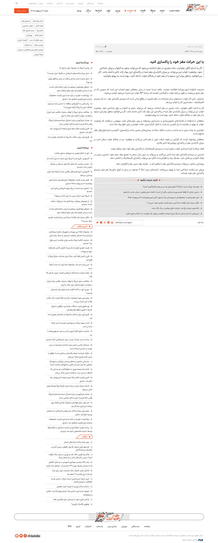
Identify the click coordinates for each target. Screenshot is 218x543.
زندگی (88, 11)
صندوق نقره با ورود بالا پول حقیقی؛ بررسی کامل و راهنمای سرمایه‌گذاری (71, 448)
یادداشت (59, 3)
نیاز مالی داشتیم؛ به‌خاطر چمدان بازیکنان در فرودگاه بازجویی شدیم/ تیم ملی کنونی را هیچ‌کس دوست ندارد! (70, 363)
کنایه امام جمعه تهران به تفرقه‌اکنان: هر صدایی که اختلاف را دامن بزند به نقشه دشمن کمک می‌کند (71, 371)
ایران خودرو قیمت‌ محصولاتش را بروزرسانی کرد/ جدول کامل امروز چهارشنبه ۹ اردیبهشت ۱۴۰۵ (163, 197)
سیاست (130, 11)
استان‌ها (98, 11)
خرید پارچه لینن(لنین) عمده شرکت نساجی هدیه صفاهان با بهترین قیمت (71, 480)
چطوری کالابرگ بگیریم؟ (80, 504)
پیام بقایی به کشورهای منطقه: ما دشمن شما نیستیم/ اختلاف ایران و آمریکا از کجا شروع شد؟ (70, 105)
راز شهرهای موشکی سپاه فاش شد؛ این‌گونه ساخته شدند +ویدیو (71, 203)
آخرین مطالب (82, 226)
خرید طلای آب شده (36, 40)
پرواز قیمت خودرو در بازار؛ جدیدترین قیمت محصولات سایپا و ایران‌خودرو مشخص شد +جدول (70, 97)
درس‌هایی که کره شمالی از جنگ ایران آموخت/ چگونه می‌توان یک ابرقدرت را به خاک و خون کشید (162, 213)
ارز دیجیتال (28, 45)
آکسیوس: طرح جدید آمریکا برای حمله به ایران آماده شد (67, 158)
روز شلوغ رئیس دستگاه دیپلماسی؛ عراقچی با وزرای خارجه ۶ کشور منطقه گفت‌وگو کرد (71, 308)
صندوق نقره (26, 21)
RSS (70, 526)
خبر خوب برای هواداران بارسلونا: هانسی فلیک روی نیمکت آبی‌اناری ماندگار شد (71, 404)
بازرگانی (84, 436)
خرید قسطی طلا (28, 30)
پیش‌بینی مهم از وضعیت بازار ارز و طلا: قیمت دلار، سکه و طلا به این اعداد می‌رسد (69, 299)
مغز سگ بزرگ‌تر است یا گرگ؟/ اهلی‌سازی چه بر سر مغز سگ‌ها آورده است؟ (171, 186)
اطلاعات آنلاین (197, 7)
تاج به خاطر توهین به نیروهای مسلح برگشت (71, 153)
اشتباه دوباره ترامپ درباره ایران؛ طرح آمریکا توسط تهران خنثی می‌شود (69, 387)
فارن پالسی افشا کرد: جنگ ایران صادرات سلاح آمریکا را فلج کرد (70, 258)
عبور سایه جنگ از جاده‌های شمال (76, 442)
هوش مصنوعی (27, 25)
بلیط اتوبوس (38, 54)
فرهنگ (152, 11)
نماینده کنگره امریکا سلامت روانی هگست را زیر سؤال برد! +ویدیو (70, 242)
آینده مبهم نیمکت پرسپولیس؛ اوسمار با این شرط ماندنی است (71, 324)
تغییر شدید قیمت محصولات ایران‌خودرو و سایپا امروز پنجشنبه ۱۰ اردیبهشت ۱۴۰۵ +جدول (70, 181)
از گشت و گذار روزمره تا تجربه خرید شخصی (73, 486)
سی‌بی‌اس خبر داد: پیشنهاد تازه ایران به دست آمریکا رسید (70, 266)
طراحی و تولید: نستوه (192, 540)
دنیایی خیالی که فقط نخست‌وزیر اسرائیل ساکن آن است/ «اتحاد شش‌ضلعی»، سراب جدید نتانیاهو (161, 192)
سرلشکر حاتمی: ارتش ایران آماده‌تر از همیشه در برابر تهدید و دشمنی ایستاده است (70, 346)
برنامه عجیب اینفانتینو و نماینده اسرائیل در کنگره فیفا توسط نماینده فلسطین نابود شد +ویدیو (70, 429)
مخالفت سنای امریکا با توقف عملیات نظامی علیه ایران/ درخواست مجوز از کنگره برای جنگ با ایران (69, 113)
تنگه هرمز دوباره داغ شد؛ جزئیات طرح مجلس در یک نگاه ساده (175, 208)
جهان (108, 11)
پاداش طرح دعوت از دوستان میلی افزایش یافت (71, 499)
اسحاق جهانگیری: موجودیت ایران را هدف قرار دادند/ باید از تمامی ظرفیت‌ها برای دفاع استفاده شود (70, 88)
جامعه (162, 11)
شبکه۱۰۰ (100, 3)
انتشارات (49, 3)
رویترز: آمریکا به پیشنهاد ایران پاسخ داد (74, 68)
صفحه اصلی (198, 46)
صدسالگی (90, 3)
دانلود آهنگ (39, 35)
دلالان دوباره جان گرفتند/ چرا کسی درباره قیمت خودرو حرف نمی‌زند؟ (173, 202)
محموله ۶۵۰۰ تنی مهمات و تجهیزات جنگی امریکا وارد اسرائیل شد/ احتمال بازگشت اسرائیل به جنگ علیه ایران (70, 233)
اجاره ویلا (40, 30)
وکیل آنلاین (39, 25)
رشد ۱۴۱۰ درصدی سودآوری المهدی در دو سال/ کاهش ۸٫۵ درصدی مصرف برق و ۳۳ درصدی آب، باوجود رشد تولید (69, 464)
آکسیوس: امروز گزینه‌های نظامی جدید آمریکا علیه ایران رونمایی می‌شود (69, 173)
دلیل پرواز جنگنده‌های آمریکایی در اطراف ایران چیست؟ (68, 73)
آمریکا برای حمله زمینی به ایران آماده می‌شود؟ (71, 195)
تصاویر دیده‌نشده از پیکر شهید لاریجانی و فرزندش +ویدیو (71, 190)
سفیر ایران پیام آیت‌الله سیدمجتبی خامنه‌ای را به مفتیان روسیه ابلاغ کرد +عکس (69, 412)
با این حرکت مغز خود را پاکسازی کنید (177, 62)
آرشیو (41, 3)
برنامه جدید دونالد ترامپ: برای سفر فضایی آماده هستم (67, 339)
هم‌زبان (80, 3)
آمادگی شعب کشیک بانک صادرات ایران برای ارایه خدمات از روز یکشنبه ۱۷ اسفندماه (72, 472)
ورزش (117, 11)
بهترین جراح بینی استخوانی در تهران (30, 49)
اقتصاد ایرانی (22, 40)
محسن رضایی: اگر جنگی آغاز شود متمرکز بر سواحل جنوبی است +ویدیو (71, 165)
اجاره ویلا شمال (38, 21)
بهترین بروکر (39, 45)
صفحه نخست (174, 11)
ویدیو (79, 11)
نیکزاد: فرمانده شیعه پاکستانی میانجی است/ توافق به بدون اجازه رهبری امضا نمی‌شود (70, 355)
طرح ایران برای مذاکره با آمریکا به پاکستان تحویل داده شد (70, 138)
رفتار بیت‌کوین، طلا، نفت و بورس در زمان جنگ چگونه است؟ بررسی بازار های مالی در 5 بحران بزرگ (70, 456)
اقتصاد (142, 11)
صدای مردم (70, 3)
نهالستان (29, 35)
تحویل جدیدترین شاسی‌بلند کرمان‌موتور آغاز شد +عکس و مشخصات (69, 493)
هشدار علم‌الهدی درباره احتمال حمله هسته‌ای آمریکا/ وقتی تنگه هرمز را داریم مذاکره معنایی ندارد (70, 122)
